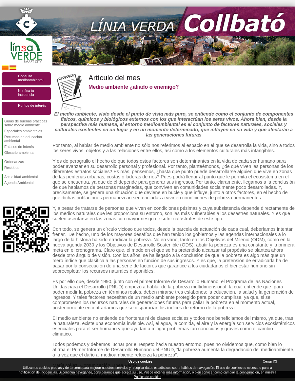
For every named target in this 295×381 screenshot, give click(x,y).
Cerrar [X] (270, 361)
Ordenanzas (14, 162)
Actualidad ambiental (21, 177)
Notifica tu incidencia (26, 93)
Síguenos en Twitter (16, 196)
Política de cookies (147, 377)
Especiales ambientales (23, 131)
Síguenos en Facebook (6, 196)
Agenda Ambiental (18, 183)
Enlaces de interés (19, 147)
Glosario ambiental (19, 152)
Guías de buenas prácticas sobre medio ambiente (25, 123)
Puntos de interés (32, 105)
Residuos (11, 168)
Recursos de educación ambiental (23, 139)
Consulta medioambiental (31, 78)
